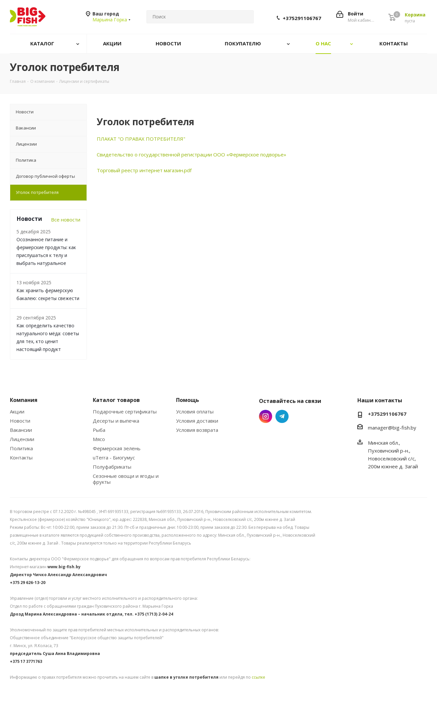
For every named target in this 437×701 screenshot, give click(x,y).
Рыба (99, 430)
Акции (17, 411)
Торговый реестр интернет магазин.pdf (144, 170)
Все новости (65, 219)
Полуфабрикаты (112, 466)
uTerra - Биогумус (114, 457)
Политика (21, 448)
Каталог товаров (116, 400)
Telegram (282, 416)
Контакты (21, 457)
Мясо (99, 439)
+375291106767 (302, 18)
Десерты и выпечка (116, 420)
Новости (20, 420)
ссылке (258, 677)
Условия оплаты (195, 411)
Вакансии (21, 430)
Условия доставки (197, 420)
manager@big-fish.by (392, 427)
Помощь (187, 400)
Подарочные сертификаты (125, 411)
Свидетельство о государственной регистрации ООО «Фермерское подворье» (191, 154)
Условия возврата (197, 430)
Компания (24, 400)
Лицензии (22, 439)
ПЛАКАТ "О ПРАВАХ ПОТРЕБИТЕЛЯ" (141, 138)
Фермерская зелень (117, 448)
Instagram (265, 416)
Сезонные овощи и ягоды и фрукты (126, 479)
